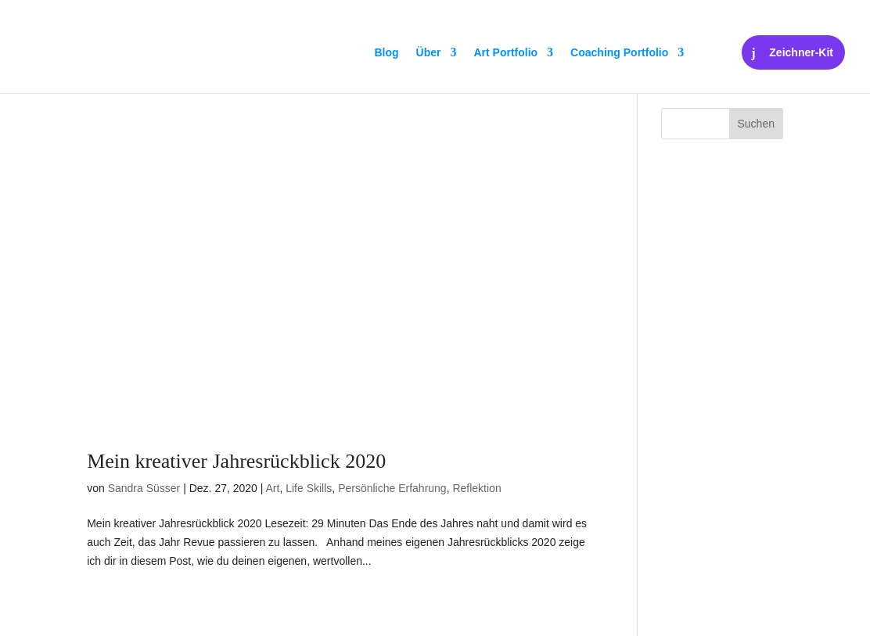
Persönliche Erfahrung (392, 488)
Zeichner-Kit (801, 52)
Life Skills (309, 488)
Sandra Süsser (144, 488)
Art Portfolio (505, 53)
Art (273, 488)
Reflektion (476, 488)
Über (428, 53)
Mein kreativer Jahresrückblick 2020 (236, 461)
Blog (386, 53)
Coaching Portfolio (619, 53)
